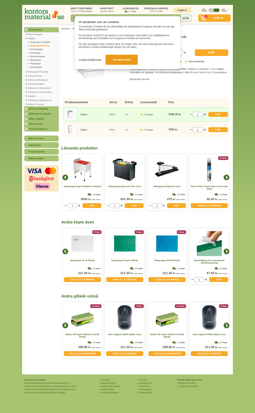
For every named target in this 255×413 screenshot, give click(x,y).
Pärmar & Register (38, 108)
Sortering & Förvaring (38, 72)
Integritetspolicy (108, 383)
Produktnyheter (36, 151)
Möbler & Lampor (36, 104)
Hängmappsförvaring (39, 46)
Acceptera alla (122, 59)
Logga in (182, 10)
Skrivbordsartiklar (36, 84)
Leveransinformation (110, 386)
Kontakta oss (146, 383)
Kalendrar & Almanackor (39, 88)
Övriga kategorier (37, 129)
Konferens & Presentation (40, 92)
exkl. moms (203, 10)
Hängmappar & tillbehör (40, 42)
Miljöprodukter (36, 158)
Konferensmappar (37, 56)
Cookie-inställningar (90, 59)
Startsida (65, 28)
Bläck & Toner (36, 138)
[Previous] (65, 177)
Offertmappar (35, 60)
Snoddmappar (36, 67)
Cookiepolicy (146, 389)
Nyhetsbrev (145, 386)
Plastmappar (35, 63)
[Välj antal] (198, 114)
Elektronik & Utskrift (39, 113)
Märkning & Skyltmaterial (39, 100)
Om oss (143, 380)
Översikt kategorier (110, 392)
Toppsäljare (34, 145)
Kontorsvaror (35, 29)
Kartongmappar (36, 49)
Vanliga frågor (107, 389)
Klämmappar (35, 53)
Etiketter (32, 96)
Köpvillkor (105, 380)
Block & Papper (35, 34)
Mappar (31, 38)
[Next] (226, 177)
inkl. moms (223, 10)
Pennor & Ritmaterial (37, 80)
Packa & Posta (35, 76)
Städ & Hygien (36, 118)
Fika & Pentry (35, 124)
